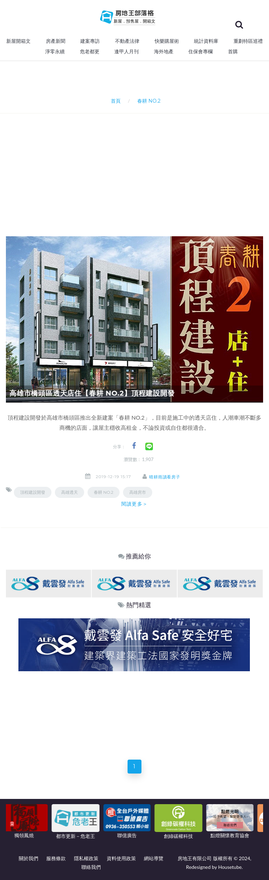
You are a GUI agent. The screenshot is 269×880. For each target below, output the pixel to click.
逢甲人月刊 (126, 51)
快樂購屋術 (167, 41)
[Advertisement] (137, 165)
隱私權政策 (86, 858)
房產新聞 (55, 41)
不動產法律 (127, 41)
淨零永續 (55, 51)
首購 (233, 51)
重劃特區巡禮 (248, 41)
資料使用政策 (121, 858)
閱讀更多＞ (134, 504)
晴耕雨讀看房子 (165, 476)
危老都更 (89, 51)
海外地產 (163, 51)
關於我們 (28, 858)
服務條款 (56, 858)
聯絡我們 (91, 867)
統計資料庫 (206, 41)
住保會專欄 (200, 51)
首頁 (114, 101)
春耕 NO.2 (103, 492)
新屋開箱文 (18, 41)
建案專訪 (90, 41)
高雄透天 (69, 492)
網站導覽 (153, 858)
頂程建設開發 (32, 492)
